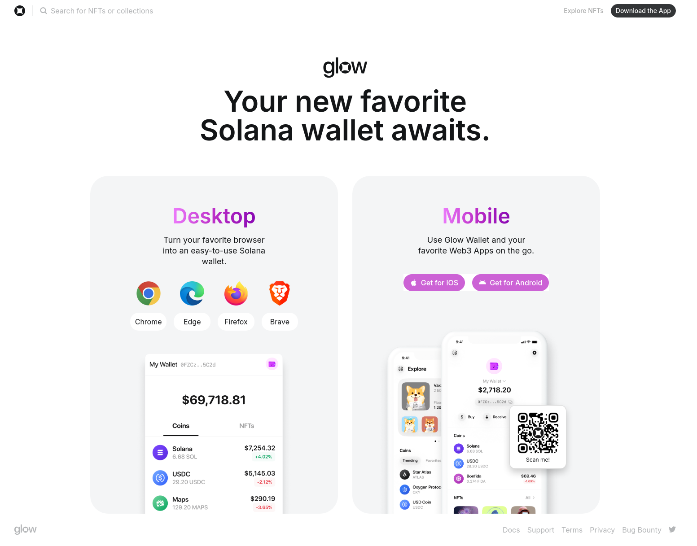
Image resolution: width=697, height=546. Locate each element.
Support (540, 529)
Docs (511, 529)
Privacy (602, 529)
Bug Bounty (642, 529)
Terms (572, 529)
